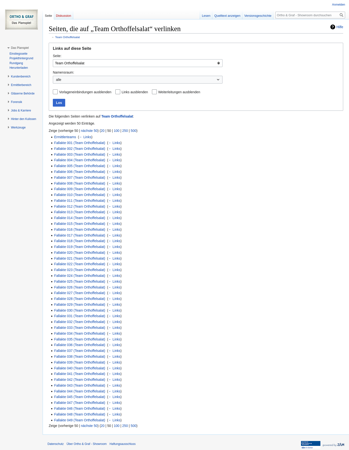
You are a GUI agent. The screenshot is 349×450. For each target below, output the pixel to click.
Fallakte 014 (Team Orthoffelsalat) (79, 218)
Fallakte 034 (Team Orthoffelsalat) (79, 333)
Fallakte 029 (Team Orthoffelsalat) (79, 304)
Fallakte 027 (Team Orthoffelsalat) (79, 293)
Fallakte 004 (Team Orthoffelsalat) (79, 160)
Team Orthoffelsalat (67, 37)
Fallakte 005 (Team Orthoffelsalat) (79, 166)
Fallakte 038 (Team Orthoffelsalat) (79, 356)
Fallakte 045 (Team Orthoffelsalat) (79, 397)
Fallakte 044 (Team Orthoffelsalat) (79, 391)
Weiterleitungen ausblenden (179, 92)
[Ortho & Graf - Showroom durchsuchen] (310, 15)
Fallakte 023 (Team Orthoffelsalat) (79, 270)
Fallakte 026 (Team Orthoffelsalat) (79, 287)
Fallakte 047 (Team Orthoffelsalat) (79, 403)
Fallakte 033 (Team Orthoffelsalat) (79, 328)
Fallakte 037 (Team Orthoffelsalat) (79, 351)
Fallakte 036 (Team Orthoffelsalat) (79, 345)
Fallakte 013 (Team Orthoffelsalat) (79, 212)
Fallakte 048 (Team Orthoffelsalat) (79, 414)
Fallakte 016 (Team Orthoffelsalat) (79, 229)
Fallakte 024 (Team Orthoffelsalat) (79, 276)
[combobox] (137, 63)
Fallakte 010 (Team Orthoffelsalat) (79, 195)
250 (125, 131)
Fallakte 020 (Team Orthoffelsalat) (79, 253)
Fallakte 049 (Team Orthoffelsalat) (79, 420)
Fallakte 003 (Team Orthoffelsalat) (79, 154)
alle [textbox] (58, 80)
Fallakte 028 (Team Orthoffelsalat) (79, 299)
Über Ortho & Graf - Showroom (87, 444)
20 (103, 131)
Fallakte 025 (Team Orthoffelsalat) (79, 281)
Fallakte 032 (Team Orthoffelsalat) (79, 322)
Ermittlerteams (65, 137)
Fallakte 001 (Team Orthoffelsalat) (79, 143)
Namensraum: (63, 72)
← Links (85, 137)
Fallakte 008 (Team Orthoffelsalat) (79, 183)
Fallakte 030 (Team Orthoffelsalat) (79, 310)
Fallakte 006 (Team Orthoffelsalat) (79, 172)
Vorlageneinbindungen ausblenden (85, 92)
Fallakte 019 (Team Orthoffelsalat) (79, 247)
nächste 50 (89, 131)
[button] (20, 48)
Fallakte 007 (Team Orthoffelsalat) (79, 177)
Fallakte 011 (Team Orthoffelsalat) (79, 201)
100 (116, 131)
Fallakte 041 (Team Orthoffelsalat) (79, 374)
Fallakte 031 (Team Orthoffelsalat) (79, 316)
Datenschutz (56, 444)
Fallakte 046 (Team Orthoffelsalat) (79, 408)
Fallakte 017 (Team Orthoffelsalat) (79, 235)
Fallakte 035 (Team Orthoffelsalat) (79, 339)
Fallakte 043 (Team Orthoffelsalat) (79, 385)
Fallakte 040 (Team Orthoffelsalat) (79, 368)
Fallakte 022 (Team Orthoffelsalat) (79, 264)
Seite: (57, 56)
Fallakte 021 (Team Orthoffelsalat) (79, 258)
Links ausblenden (135, 92)
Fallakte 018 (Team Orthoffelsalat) (79, 241)
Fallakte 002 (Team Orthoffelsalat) (79, 149)
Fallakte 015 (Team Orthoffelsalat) (79, 224)
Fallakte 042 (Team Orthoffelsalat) (79, 380)
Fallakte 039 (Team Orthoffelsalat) (79, 362)
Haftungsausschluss (122, 444)
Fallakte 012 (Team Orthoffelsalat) (79, 206)
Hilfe (339, 27)
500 (133, 131)
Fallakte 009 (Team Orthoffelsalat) (79, 189)
